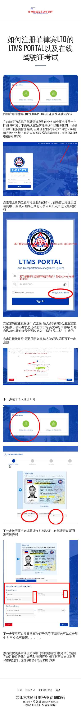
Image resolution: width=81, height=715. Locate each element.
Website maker (49, 705)
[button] (4, 10)
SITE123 (36, 705)
